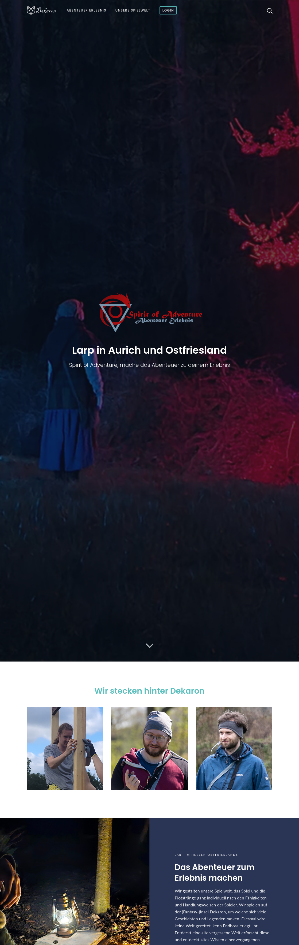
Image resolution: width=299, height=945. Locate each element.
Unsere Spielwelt (132, 10)
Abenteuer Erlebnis (86, 10)
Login (168, 10)
